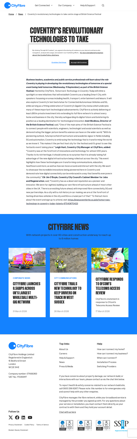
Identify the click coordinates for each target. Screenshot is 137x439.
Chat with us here (67, 412)
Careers (63, 353)
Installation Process (106, 362)
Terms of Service (42, 425)
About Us (63, 349)
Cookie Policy (29, 425)
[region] (69, 56)
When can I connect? (107, 358)
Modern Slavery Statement (18, 430)
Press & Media (66, 366)
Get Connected (44, 5)
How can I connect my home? (111, 349)
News (62, 362)
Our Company (66, 5)
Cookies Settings (59, 62)
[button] (103, 5)
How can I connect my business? (112, 353)
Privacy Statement (15, 425)
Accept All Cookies (79, 62)
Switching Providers (106, 366)
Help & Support (87, 5)
